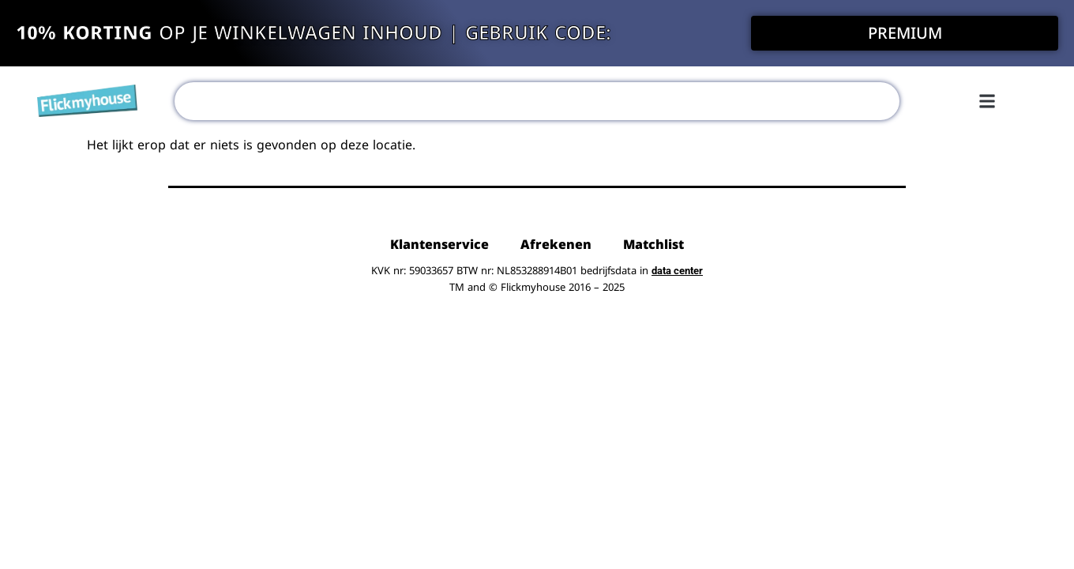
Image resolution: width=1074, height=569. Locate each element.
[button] (987, 101)
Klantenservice (439, 244)
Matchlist (653, 244)
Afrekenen (555, 244)
